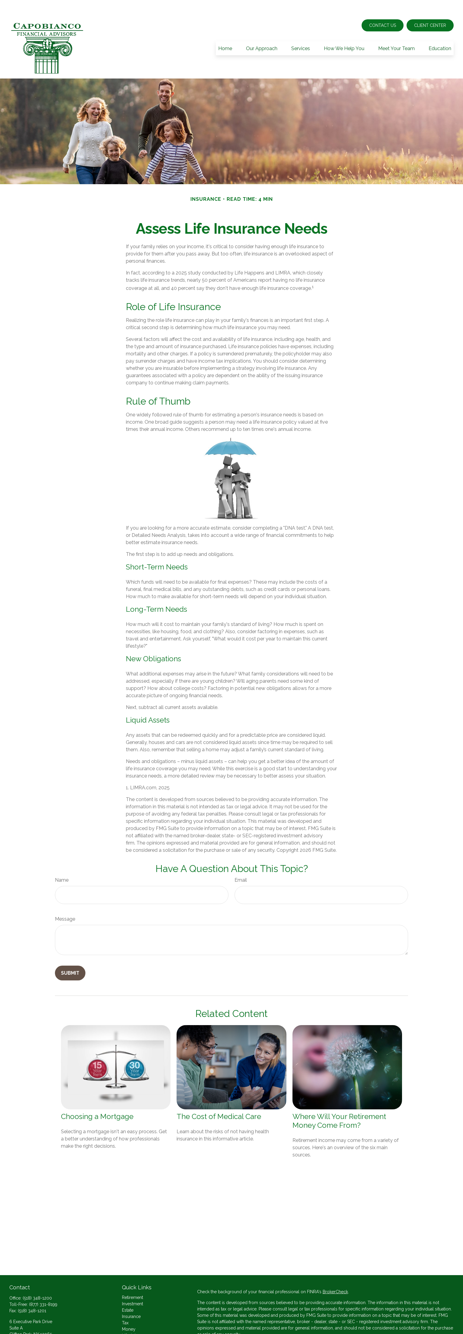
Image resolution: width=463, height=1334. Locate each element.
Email (241, 862)
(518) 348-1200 (37, 1280)
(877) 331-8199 (43, 1286)
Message (65, 901)
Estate (127, 1292)
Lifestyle (130, 1317)
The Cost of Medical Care (219, 1098)
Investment (132, 1285)
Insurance (131, 1298)
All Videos (132, 1330)
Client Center (430, 7)
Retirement (132, 1279)
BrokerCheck (335, 1273)
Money (129, 1311)
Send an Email (23, 1326)
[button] (225, 30)
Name (62, 862)
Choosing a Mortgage (97, 1098)
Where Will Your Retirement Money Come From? (339, 1102)
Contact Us (382, 7)
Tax (125, 1304)
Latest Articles (135, 1323)
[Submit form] (70, 955)
